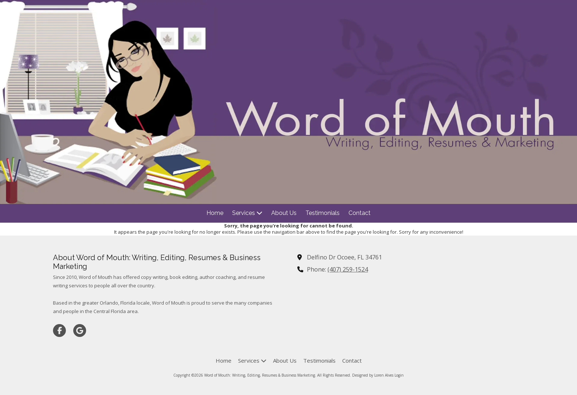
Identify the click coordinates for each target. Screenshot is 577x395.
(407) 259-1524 (348, 269)
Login (399, 375)
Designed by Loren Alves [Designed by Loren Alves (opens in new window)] (372, 375)
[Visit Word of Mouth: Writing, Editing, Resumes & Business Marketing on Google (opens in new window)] (79, 330)
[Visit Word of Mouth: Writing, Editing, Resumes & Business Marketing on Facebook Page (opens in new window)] (59, 330)
